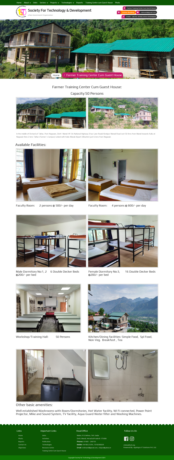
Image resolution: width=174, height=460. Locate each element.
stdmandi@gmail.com (148, 12)
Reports (79, 3)
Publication (46, 442)
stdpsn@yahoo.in (104, 448)
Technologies (66, 3)
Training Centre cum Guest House (99, 3)
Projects (53, 3)
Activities (45, 438)
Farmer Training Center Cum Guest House (141, 8)
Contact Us (22, 445)
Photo (117, 3)
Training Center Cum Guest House (54, 451)
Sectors (43, 3)
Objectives (22, 448)
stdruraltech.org (129, 445)
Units (35, 3)
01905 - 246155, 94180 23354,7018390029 (141, 16)
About (26, 3)
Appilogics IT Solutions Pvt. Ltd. (145, 447)
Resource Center (48, 448)
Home (19, 3)
